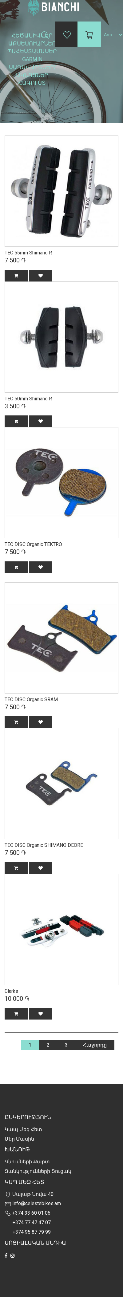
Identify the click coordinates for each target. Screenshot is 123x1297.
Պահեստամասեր (32, 51)
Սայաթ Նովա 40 (29, 1194)
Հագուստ (32, 83)
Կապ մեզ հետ (23, 1129)
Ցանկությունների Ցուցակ (38, 1171)
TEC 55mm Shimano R (28, 253)
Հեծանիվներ (32, 35)
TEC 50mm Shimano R (28, 399)
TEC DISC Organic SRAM (31, 699)
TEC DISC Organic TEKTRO (33, 544)
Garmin (32, 59)
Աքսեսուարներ (32, 43)
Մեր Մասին (19, 1139)
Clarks (11, 991)
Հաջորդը (95, 1045)
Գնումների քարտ (27, 1162)
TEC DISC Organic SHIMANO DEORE (44, 845)
